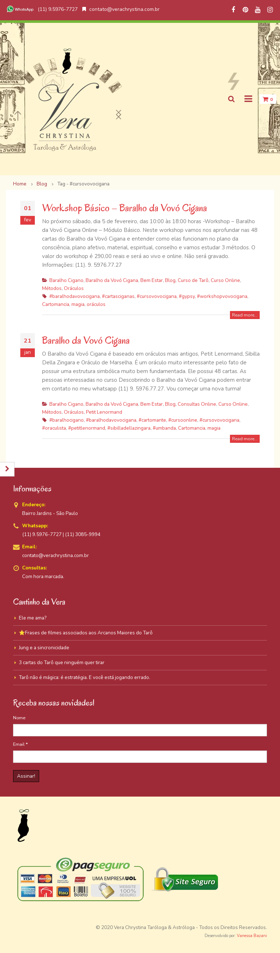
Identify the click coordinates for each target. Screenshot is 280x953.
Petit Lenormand (104, 412)
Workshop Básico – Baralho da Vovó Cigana (124, 208)
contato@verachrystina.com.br (121, 9)
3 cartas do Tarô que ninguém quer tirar (61, 662)
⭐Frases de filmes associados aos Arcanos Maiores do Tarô (86, 632)
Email (20, 744)
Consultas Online (197, 404)
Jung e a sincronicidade (44, 647)
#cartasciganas (118, 296)
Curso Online (225, 280)
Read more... (245, 315)
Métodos (52, 288)
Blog (170, 280)
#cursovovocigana (157, 296)
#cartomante (152, 420)
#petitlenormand (86, 428)
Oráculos (74, 288)
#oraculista (54, 428)
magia (78, 304)
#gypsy (187, 296)
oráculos (96, 304)
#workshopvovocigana (222, 296)
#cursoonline (182, 420)
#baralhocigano (66, 420)
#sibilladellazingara (129, 428)
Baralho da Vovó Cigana (112, 280)
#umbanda (164, 428)
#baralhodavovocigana (74, 296)
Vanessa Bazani (252, 935)
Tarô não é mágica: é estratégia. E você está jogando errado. (84, 677)
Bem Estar (151, 280)
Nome (19, 718)
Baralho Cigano (66, 280)
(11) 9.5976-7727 (41, 9)
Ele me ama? (32, 617)
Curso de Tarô (193, 280)
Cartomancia (55, 304)
